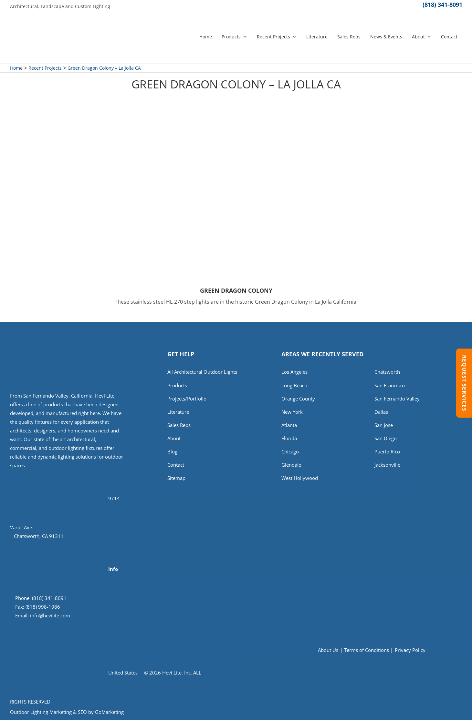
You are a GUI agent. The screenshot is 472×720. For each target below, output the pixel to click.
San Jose (383, 427)
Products (234, 37)
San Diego (385, 440)
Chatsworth (387, 372)
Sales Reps (349, 37)
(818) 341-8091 (442, 6)
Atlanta (289, 427)
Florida (289, 440)
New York (292, 413)
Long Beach (294, 386)
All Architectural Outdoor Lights (202, 372)
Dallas (381, 413)
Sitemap (176, 481)
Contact (449, 37)
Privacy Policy (410, 650)
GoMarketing (109, 712)
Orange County (298, 399)
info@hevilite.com (50, 616)
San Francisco (389, 386)
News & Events (386, 37)
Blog (172, 454)
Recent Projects (277, 37)
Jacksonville (387, 467)
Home (205, 37)
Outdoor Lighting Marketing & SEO (48, 712)
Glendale (291, 467)
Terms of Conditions (366, 650)
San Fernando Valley (397, 399)
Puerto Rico (387, 454)
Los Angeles (294, 372)
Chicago (290, 454)
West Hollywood (299, 481)
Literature (317, 37)
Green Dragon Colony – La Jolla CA (104, 68)
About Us (328, 650)
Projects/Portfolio (186, 399)
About (421, 37)
